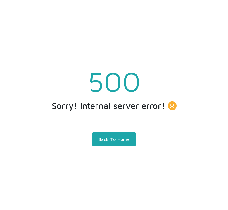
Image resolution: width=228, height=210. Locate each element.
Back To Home (114, 139)
